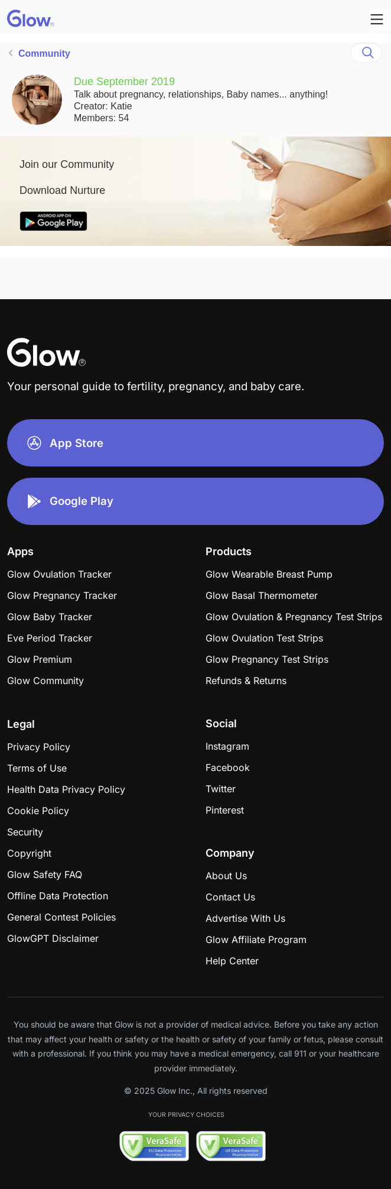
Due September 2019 (124, 82)
